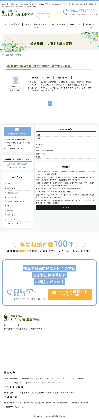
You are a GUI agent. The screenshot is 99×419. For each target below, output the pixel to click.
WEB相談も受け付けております (49, 15)
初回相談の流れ (58, 26)
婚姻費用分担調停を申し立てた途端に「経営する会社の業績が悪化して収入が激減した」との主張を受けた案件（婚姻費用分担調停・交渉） (65, 184)
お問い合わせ (91, 26)
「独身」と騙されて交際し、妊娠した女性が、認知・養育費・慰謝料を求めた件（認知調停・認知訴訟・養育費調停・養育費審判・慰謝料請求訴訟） (65, 178)
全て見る (66, 207)
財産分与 (39, 144)
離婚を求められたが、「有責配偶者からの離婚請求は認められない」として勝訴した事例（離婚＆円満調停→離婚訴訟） (65, 201)
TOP (8, 184)
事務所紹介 (15, 26)
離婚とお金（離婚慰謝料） (45, 150)
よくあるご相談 (12, 197)
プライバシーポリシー (15, 224)
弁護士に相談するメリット (36, 26)
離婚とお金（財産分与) (34, 402)
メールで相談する (70, 292)
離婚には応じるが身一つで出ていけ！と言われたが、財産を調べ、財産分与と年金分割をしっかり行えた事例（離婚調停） (65, 196)
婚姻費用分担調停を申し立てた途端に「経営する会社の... (39, 66)
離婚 (48, 78)
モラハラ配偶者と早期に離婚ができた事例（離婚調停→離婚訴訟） (59, 188)
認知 (37, 141)
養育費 (38, 157)
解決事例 (10, 210)
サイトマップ (12, 219)
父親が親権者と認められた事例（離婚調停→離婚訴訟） (55, 192)
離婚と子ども (63, 78)
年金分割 (39, 138)
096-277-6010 (82, 10)
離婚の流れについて (13, 392)
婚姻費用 (35, 78)
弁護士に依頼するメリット (64, 392)
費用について (75, 26)
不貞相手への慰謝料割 (13, 406)
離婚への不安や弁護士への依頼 (37, 392)
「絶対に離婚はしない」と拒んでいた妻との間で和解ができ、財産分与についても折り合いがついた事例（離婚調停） (65, 172)
